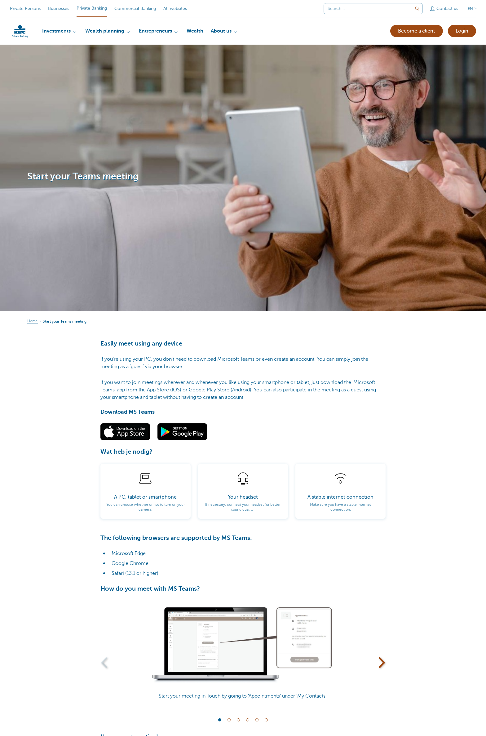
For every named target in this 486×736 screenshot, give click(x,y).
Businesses (58, 8)
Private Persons (25, 8)
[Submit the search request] (417, 8)
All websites (175, 8)
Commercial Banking (135, 8)
